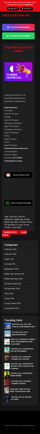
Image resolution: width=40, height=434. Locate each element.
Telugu (7, 298)
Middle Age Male (11, 222)
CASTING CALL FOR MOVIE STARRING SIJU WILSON (21, 358)
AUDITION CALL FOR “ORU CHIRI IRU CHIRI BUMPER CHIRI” (23, 325)
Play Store (26, 9)
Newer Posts (10, 232)
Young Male (16, 227)
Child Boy (13, 217)
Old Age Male (9, 225)
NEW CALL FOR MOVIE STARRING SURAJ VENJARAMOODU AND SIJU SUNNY (23, 341)
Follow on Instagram (18, 27)
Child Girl (21, 217)
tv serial (19, 225)
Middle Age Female (21, 219)
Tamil (6, 293)
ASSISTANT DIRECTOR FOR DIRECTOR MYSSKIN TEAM (20, 390)
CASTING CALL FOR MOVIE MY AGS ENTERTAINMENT (22, 350)
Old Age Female (25, 222)
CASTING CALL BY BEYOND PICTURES (21, 398)
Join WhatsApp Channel (18, 36)
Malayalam (8, 219)
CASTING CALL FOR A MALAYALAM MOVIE (20, 333)
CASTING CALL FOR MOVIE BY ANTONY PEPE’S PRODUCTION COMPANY (22, 366)
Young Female (10, 303)
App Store (13, 9)
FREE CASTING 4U (16, 15)
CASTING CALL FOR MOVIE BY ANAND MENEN (21, 374)
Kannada (8, 264)
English (7, 259)
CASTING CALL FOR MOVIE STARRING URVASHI (21, 382)
